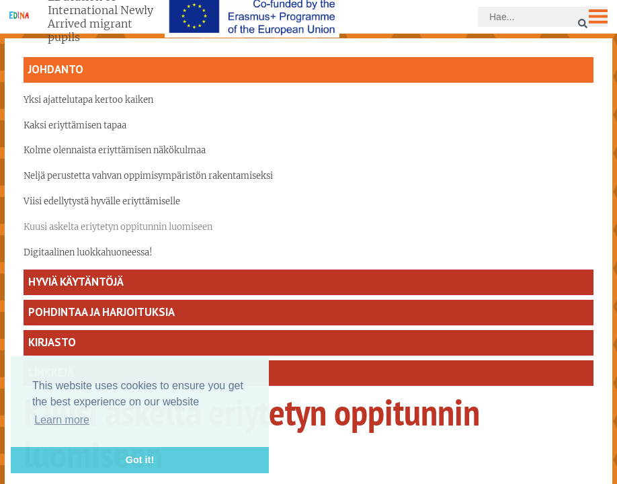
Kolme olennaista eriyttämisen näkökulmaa (115, 150)
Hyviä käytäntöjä (76, 281)
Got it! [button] (140, 459)
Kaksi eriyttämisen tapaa (75, 125)
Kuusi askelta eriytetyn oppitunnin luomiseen (118, 227)
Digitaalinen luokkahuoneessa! (88, 252)
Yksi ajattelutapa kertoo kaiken (88, 100)
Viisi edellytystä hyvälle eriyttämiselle (102, 201)
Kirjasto (52, 342)
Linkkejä (51, 372)
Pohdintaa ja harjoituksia (101, 312)
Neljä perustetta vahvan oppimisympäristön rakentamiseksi (148, 176)
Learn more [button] (61, 420)
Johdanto (55, 69)
